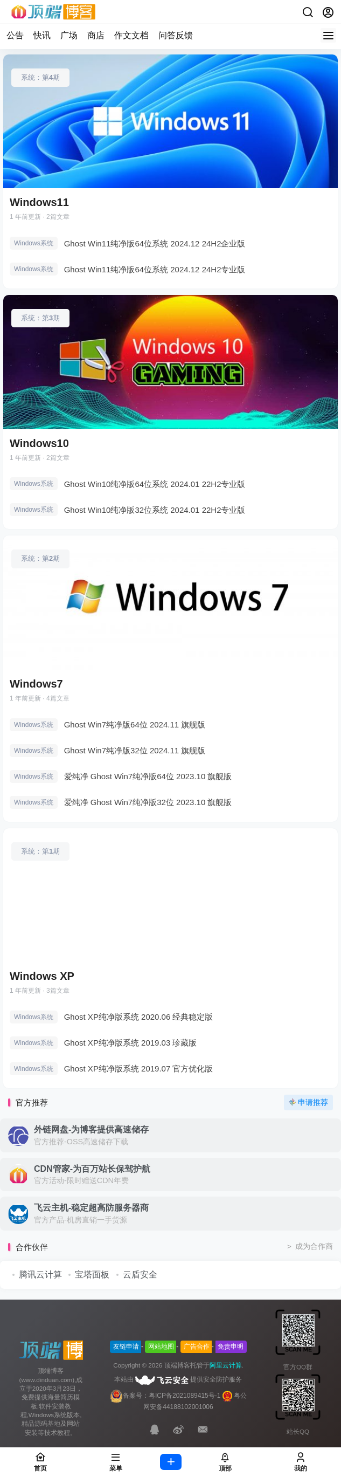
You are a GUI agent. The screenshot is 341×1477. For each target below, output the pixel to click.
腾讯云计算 (40, 1274)
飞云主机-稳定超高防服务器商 (91, 1207)
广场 (69, 35)
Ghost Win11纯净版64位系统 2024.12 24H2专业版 (155, 269)
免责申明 (230, 1346)
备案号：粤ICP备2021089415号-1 (165, 1395)
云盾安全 (140, 1274)
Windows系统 (33, 243)
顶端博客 (177, 1365)
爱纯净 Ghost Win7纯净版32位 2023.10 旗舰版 (148, 802)
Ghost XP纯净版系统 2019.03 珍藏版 (130, 1042)
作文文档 (131, 35)
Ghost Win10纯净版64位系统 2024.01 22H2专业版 (155, 484)
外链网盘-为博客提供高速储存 (91, 1129)
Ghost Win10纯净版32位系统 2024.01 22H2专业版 (155, 509)
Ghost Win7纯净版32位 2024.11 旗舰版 (135, 750)
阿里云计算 (226, 1365)
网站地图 (161, 1346)
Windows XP (42, 976)
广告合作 (197, 1346)
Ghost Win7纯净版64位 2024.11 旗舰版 (135, 724)
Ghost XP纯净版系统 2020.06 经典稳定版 (138, 1016)
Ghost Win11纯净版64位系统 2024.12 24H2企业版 (155, 243)
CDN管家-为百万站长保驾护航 (92, 1168)
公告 (15, 35)
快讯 (42, 35)
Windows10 (39, 443)
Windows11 (39, 202)
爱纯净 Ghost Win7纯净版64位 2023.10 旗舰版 (148, 776)
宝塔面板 (92, 1274)
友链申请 (126, 1346)
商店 (96, 35)
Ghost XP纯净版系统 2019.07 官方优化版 (138, 1068)
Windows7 (36, 684)
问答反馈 (175, 35)
